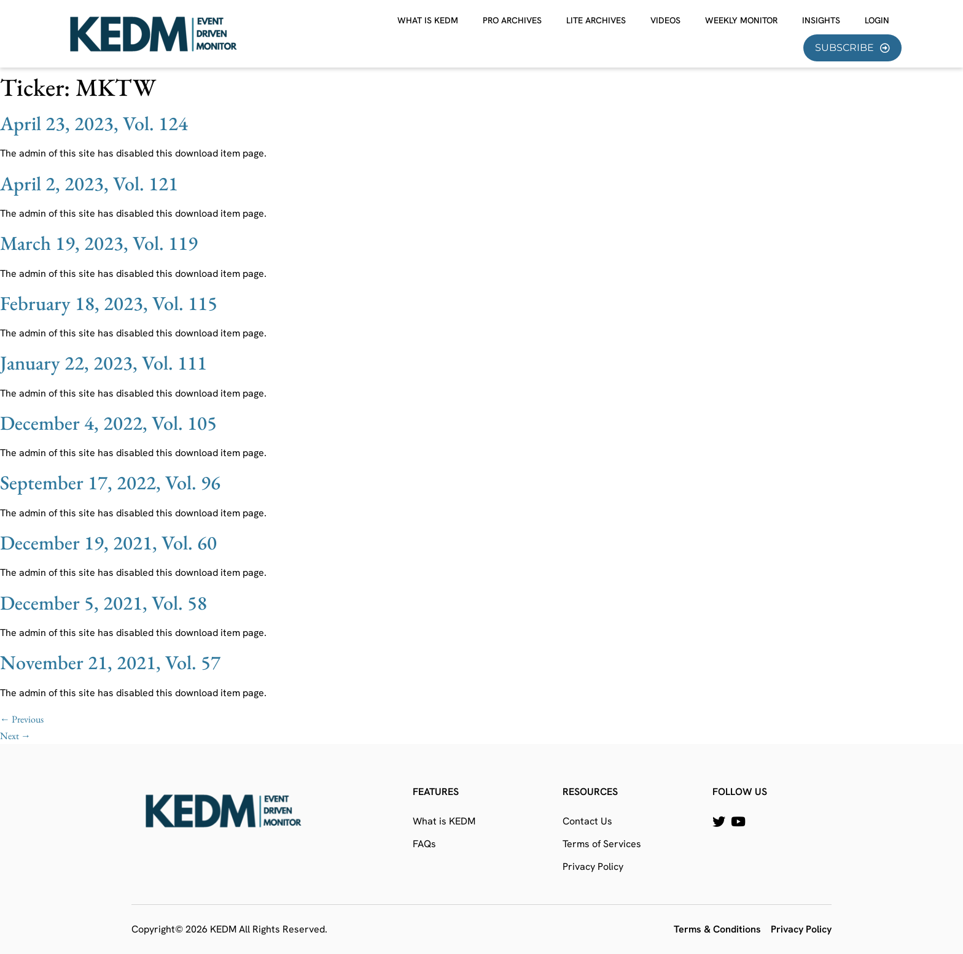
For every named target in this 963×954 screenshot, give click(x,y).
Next (15, 735)
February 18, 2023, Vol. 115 (108, 303)
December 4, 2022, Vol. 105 (108, 423)
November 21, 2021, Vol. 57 (110, 662)
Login (877, 20)
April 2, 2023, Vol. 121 (89, 183)
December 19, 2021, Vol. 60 (108, 543)
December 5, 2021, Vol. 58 (103, 603)
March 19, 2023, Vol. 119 (99, 243)
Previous (22, 719)
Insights (821, 20)
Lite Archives (596, 20)
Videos (665, 20)
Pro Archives (512, 20)
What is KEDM (427, 20)
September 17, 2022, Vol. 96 (110, 482)
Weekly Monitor (741, 20)
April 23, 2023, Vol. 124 (94, 123)
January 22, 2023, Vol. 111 (103, 363)
